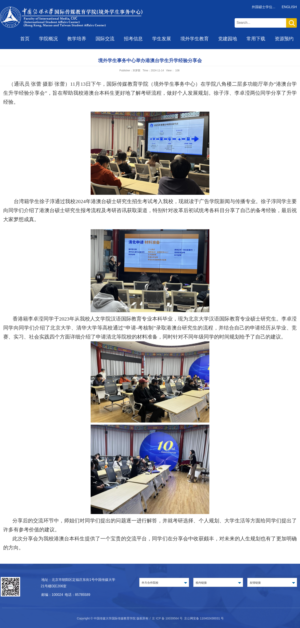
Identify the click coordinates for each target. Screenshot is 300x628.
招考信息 (133, 38)
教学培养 (76, 38)
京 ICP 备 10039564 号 (167, 618)
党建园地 (227, 38)
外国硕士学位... (263, 7)
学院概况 (48, 38)
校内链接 (201, 582)
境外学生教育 (194, 38)
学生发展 (161, 38)
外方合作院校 (150, 582)
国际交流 (105, 38)
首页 (25, 38)
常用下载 (255, 38)
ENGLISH (289, 7)
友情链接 (255, 582)
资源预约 (284, 38)
